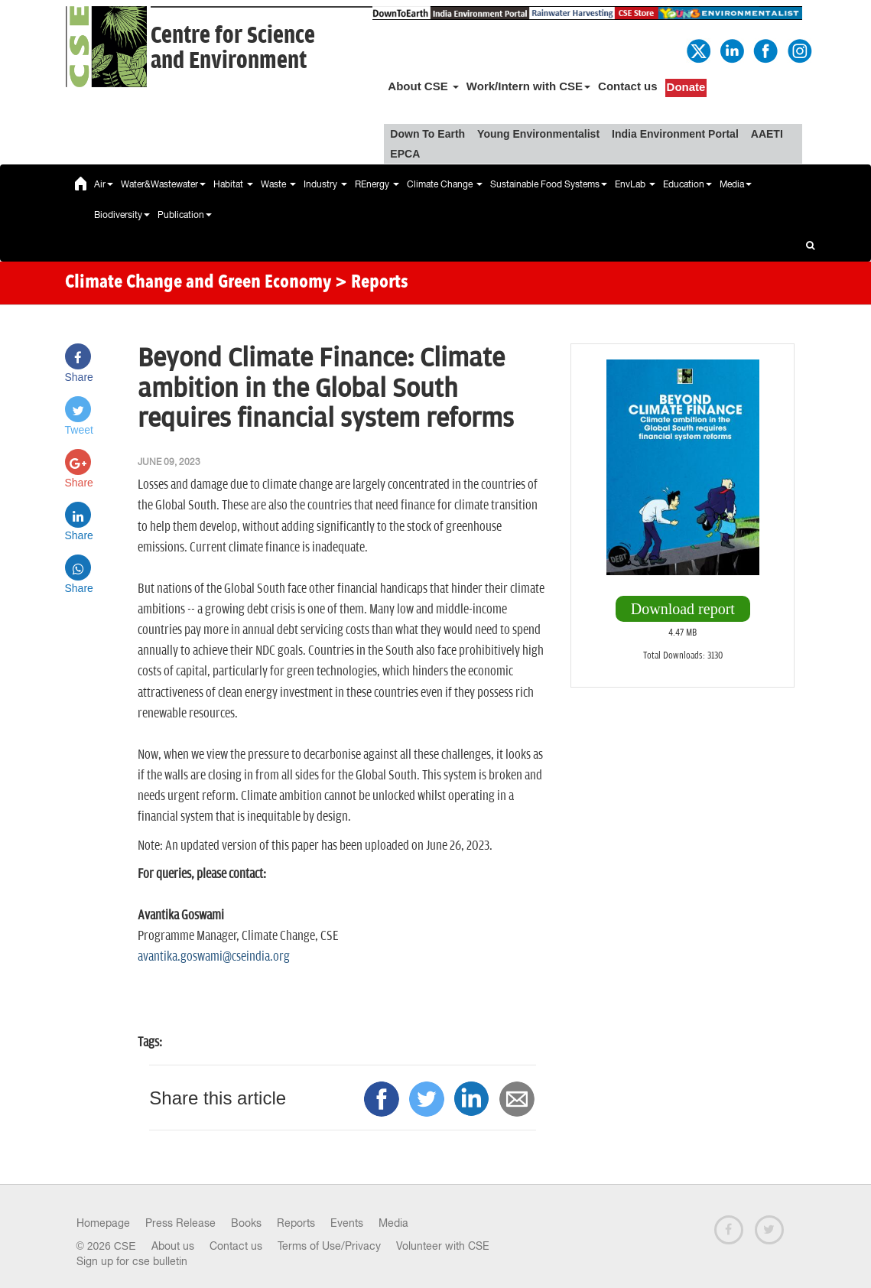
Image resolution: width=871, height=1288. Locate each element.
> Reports (371, 283)
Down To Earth (427, 134)
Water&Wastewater (163, 184)
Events (346, 1223)
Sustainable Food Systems (548, 184)
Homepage (103, 1223)
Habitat (233, 184)
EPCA (405, 154)
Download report (683, 608)
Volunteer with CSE (442, 1246)
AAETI (767, 134)
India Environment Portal (675, 134)
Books (246, 1223)
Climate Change (445, 184)
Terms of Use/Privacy (329, 1246)
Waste (278, 184)
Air (103, 184)
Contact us (628, 86)
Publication (185, 215)
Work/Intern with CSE (528, 86)
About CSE (423, 86)
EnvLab (635, 184)
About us (172, 1246)
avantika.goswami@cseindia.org (214, 956)
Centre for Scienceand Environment (233, 48)
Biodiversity (122, 215)
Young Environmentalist (538, 134)
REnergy (377, 184)
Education (687, 184)
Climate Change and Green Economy (198, 283)
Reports (296, 1223)
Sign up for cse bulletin (131, 1261)
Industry (325, 184)
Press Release (180, 1223)
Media (736, 184)
